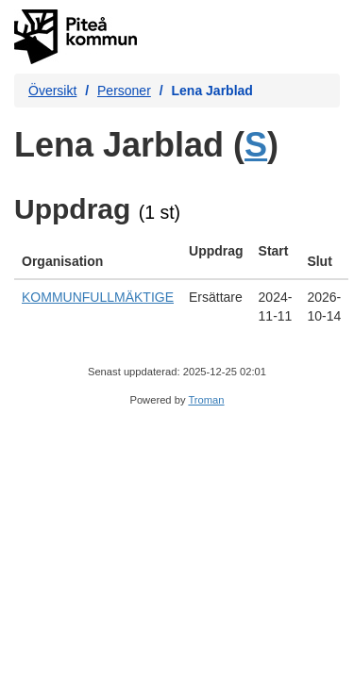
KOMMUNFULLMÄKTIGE (98, 297)
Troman (206, 400)
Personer (124, 90)
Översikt (52, 90)
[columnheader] (97, 256)
